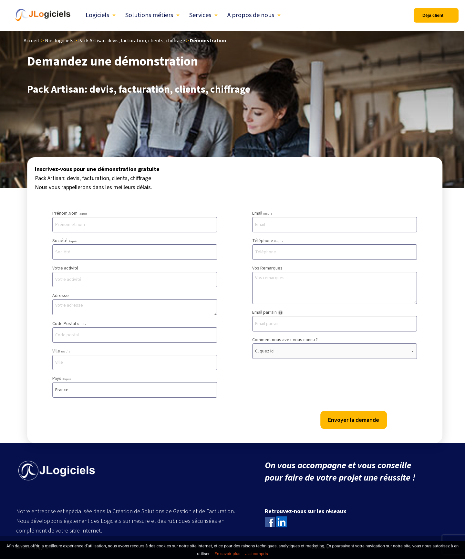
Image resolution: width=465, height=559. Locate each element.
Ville (134, 359)
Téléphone (334, 249)
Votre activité (134, 276)
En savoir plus (227, 553)
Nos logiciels (59, 40)
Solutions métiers (149, 15)
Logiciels (97, 15)
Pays (134, 386)
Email (334, 221)
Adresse (134, 303)
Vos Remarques (334, 284)
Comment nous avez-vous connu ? (334, 348)
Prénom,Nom (134, 221)
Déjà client (432, 15)
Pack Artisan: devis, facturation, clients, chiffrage (131, 40)
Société (134, 249)
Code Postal (134, 331)
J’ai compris (256, 553)
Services (200, 15)
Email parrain (334, 320)
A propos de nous (250, 15)
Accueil (31, 40)
